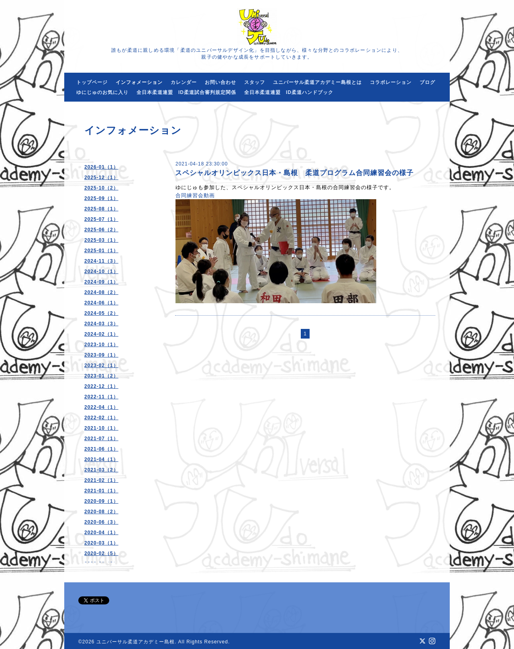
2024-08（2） (101, 292)
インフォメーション (139, 82)
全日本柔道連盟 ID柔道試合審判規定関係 (186, 92)
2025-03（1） (101, 240)
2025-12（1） (101, 177)
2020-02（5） (101, 553)
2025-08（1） (101, 209)
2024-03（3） (101, 324)
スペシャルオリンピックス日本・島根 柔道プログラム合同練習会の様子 (294, 173)
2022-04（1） (101, 407)
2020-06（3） (101, 522)
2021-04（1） (101, 459)
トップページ (92, 82)
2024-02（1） (101, 334)
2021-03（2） (101, 470)
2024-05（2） (101, 313)
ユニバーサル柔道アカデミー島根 (135, 642)
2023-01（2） (101, 376)
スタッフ (254, 82)
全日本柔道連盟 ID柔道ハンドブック (288, 92)
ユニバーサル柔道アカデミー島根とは (317, 82)
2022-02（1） (101, 417)
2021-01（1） (101, 491)
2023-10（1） (101, 344)
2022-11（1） (101, 397)
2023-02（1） (101, 365)
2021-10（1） (101, 428)
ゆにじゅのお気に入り (102, 92)
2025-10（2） (101, 188)
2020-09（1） (101, 501)
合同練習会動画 (195, 195)
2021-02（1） (101, 480)
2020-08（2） (101, 511)
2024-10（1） (101, 271)
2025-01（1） (101, 250)
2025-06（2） (101, 230)
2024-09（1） (101, 282)
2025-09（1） (101, 198)
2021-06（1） (101, 449)
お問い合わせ (220, 82)
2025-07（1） (101, 219)
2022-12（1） (101, 386)
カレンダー (184, 82)
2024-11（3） (101, 261)
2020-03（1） (101, 543)
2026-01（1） (101, 167)
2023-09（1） (101, 355)
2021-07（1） (101, 438)
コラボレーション (391, 82)
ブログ (427, 82)
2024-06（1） (101, 303)
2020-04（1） (101, 532)
